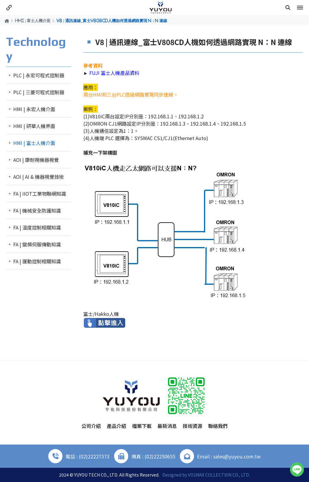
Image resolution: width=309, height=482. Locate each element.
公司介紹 (91, 425)
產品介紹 (116, 425)
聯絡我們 (218, 425)
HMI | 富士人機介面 (32, 20)
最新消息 (167, 425)
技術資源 (192, 425)
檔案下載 (141, 425)
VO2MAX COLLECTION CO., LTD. (219, 475)
